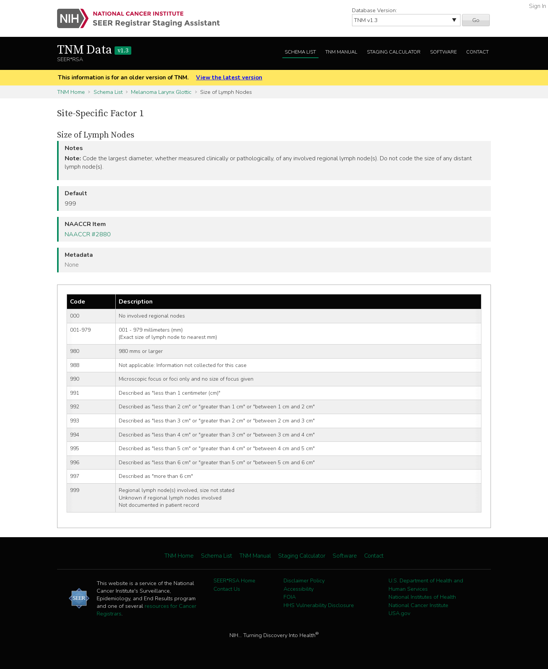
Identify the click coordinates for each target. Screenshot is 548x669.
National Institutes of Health (422, 597)
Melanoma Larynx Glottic (161, 92)
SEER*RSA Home (234, 580)
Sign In (537, 6)
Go (476, 20)
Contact (477, 52)
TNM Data (94, 50)
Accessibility (299, 589)
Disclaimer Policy (304, 580)
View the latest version (229, 77)
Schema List (300, 52)
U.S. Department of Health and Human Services (426, 585)
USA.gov (399, 613)
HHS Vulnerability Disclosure (319, 605)
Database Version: (374, 10)
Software (443, 52)
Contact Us (226, 589)
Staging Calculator (394, 52)
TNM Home (71, 92)
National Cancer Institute (418, 605)
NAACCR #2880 (88, 234)
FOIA (290, 597)
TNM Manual (341, 52)
